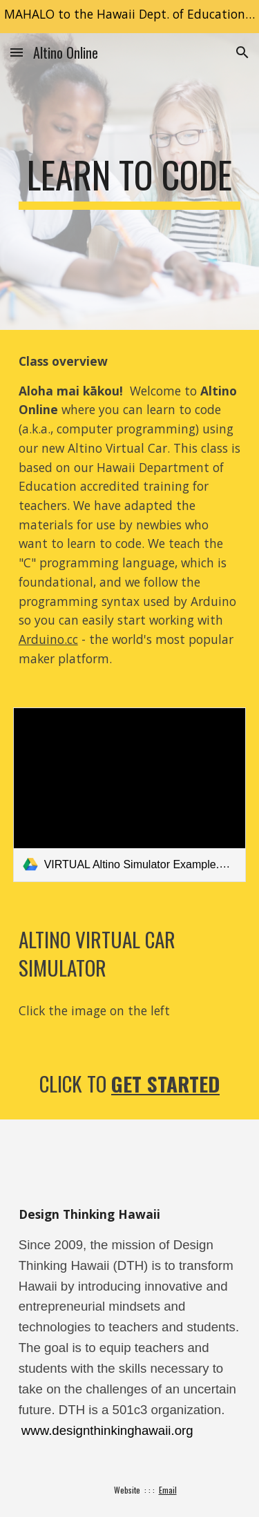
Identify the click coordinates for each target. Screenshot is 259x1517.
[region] (129, 16)
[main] (130, 181)
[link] (130, 794)
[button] (16, 52)
